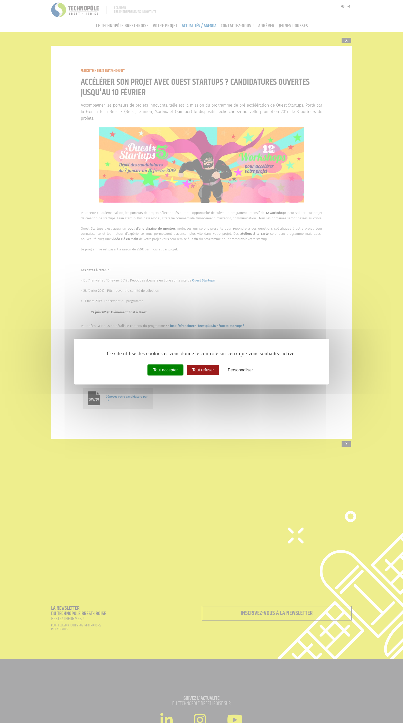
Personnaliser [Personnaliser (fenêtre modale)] (240, 370)
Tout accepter (165, 370)
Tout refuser (203, 370)
